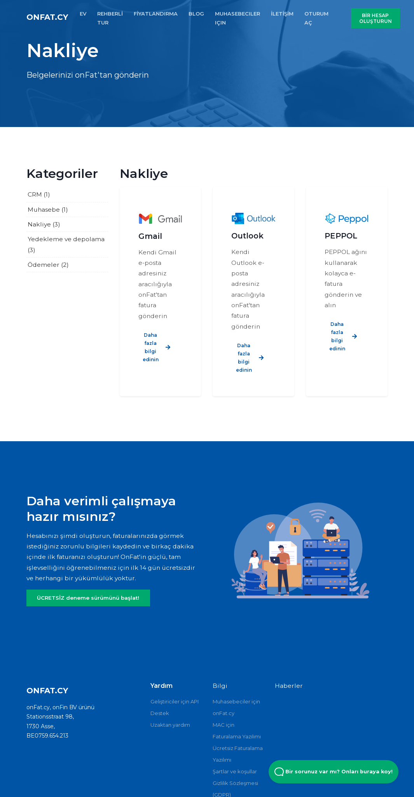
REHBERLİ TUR (110, 18)
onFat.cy (47, 17)
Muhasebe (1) (48, 209)
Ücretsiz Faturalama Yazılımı (238, 754)
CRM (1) (39, 194)
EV (83, 13)
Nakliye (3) (44, 224)
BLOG (196, 13)
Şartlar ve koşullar (235, 771)
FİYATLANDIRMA (156, 13)
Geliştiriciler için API (174, 701)
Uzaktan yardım (170, 725)
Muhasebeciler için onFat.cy (236, 707)
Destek (159, 713)
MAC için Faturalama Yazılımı (237, 731)
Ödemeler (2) (48, 264)
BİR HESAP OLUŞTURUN (375, 18)
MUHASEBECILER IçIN (237, 18)
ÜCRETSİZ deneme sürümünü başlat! (88, 598)
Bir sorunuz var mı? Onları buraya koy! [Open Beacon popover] (333, 771)
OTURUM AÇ (316, 18)
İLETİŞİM (282, 13)
